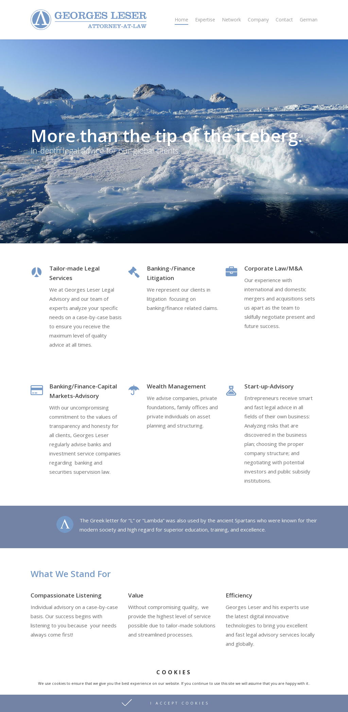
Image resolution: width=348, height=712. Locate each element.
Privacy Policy (47, 701)
